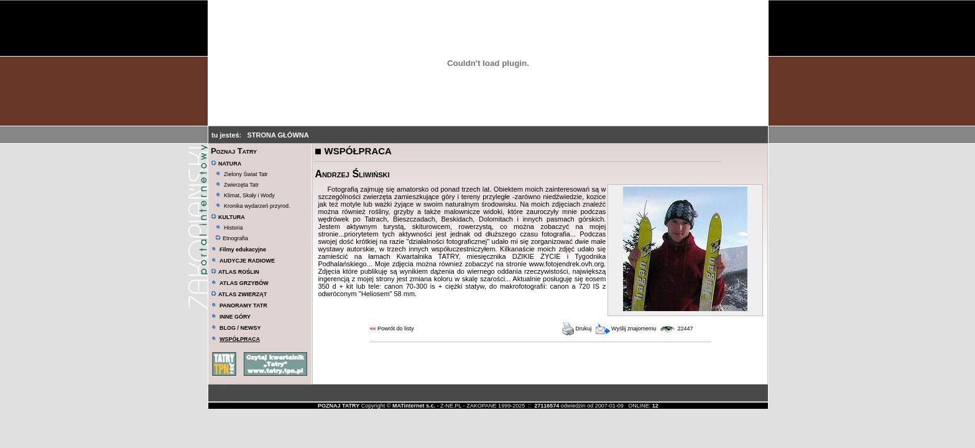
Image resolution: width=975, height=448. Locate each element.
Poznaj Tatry (234, 151)
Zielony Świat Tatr (246, 174)
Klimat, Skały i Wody (249, 195)
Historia (233, 228)
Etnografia (231, 238)
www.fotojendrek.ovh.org (566, 264)
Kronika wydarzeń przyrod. (257, 206)
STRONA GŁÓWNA (277, 135)
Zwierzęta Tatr (241, 185)
